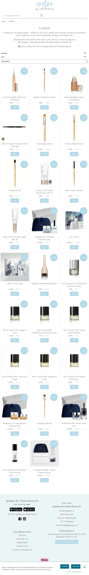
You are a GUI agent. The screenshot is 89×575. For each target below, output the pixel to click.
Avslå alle (65, 566)
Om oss (22, 535)
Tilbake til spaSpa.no (22, 550)
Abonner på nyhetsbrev (67, 542)
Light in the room (15, 283)
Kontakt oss (22, 539)
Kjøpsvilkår (22, 543)
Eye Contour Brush (74, 190)
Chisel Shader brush (74, 144)
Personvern (22, 546)
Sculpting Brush (44, 423)
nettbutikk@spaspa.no (67, 525)
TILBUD (10, 21)
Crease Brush (15, 190)
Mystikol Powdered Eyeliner (44, 283)
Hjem (4, 21)
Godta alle (75, 566)
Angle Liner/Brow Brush (44, 97)
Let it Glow (74, 237)
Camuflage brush (44, 144)
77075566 (68, 522)
